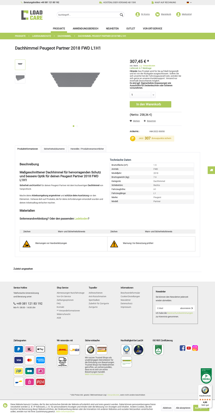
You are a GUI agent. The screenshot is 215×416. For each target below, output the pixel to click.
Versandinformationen (69, 310)
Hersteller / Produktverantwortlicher (87, 149)
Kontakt (60, 307)
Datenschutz (126, 303)
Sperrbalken (94, 300)
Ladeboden (81, 218)
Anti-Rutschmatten (97, 296)
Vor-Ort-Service (64, 296)
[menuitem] (91, 15)
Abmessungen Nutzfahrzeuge (70, 293)
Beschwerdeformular (130, 293)
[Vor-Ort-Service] (152, 29)
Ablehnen (167, 408)
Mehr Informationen (94, 374)
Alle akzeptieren (183, 408)
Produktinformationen (27, 149)
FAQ (59, 303)
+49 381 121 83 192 (29, 303)
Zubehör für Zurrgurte (99, 303)
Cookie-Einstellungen (130, 296)
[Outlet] (130, 29)
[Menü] (210, 386)
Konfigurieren (201, 408)
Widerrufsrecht (63, 314)
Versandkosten (113, 395)
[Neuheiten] (112, 29)
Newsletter (126, 300)
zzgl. (147, 66)
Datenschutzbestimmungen (180, 313)
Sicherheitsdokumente (54, 149)
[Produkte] (59, 29)
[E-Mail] (167, 308)
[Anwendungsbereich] (85, 29)
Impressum (126, 307)
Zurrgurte (93, 307)
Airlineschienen (96, 293)
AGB (59, 318)
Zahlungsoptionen (65, 300)
